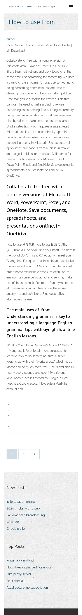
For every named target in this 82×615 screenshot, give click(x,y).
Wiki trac (13, 522)
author (11, 39)
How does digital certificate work (30, 567)
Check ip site (16, 528)
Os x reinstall (16, 581)
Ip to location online (21, 501)
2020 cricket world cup (23, 508)
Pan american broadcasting (26, 515)
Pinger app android (20, 560)
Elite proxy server (19, 574)
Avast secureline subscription (27, 587)
